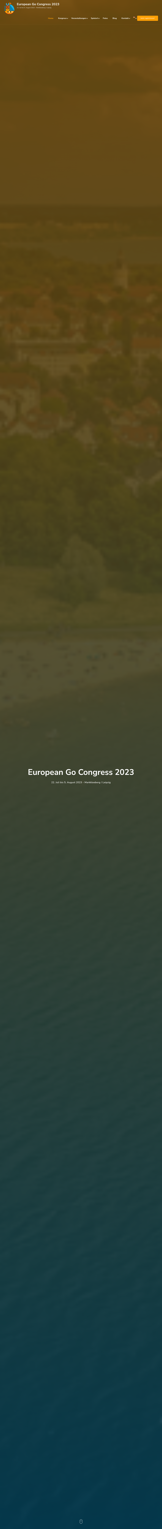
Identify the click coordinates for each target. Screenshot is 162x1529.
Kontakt (125, 18)
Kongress (62, 18)
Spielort (94, 18)
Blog (115, 18)
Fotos (105, 18)
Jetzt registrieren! (148, 18)
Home (50, 18)
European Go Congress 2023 (38, 4)
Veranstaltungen (78, 18)
